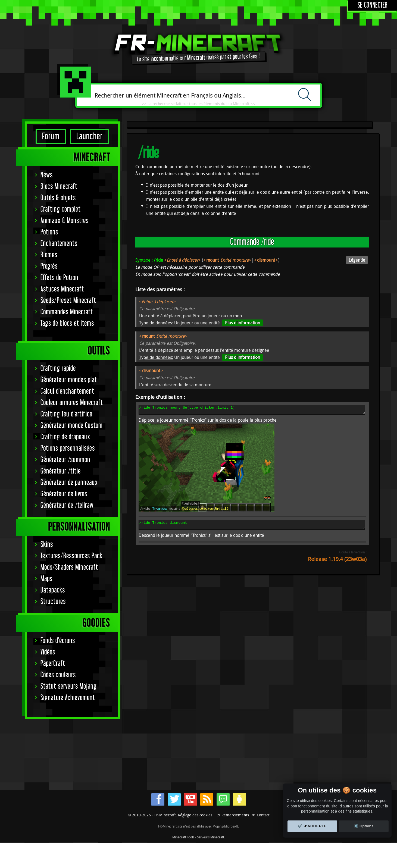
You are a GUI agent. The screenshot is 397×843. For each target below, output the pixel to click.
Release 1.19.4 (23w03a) (337, 562)
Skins (46, 545)
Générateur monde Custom (71, 426)
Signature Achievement (67, 698)
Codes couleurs (58, 675)
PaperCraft (52, 663)
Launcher (89, 136)
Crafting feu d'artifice (66, 414)
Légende (357, 260)
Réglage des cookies (195, 814)
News (46, 175)
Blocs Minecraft (58, 186)
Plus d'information (242, 323)
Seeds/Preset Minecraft (68, 301)
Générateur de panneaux (69, 483)
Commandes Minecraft (66, 312)
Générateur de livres (63, 494)
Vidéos (47, 652)
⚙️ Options (363, 826)
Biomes (48, 255)
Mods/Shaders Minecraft (69, 567)
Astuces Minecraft (62, 289)
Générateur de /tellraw (66, 505)
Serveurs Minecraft (210, 837)
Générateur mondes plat (68, 380)
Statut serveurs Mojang (68, 686)
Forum (51, 136)
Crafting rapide (58, 368)
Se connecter (373, 5)
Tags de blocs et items (67, 323)
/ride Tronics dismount (252, 527)
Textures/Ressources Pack (71, 556)
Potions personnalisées (67, 448)
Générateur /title (60, 471)
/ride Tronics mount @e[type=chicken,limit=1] (252, 410)
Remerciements (235, 814)
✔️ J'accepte (312, 826)
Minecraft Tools (183, 837)
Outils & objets (58, 198)
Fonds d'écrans (57, 641)
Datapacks (52, 590)
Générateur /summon (65, 460)
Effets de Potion (59, 278)
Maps (46, 579)
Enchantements (58, 243)
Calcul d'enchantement (67, 391)
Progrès (49, 266)
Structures (53, 602)
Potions (49, 232)
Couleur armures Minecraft (71, 403)
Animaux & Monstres (64, 221)
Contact (263, 814)
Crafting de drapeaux (65, 437)
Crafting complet (60, 209)
